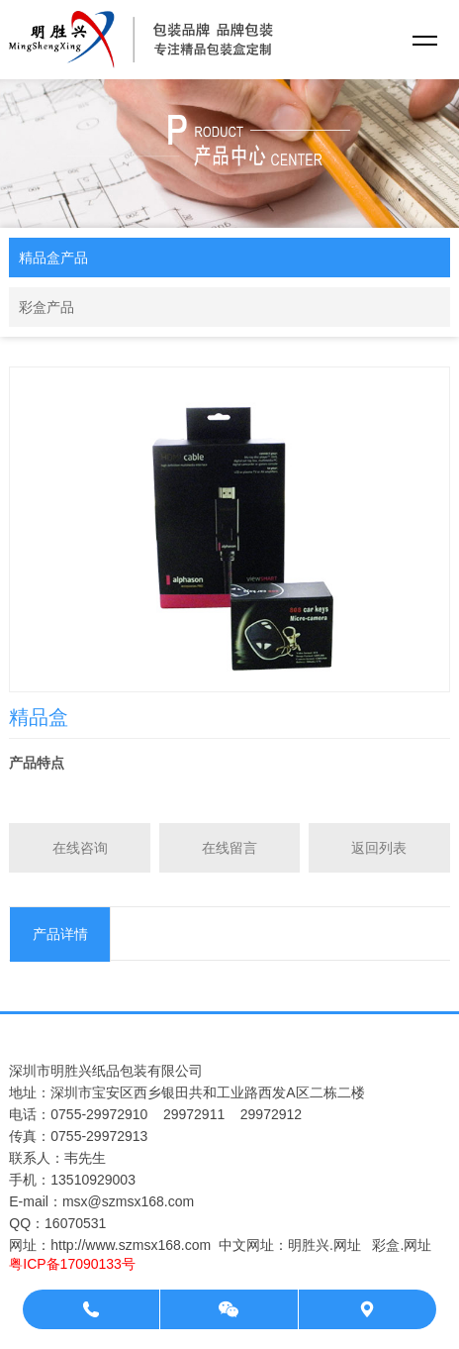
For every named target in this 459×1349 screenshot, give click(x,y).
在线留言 (229, 848)
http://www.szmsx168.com (130, 1245)
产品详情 (60, 934)
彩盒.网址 (401, 1245)
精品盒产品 (53, 257)
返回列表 (379, 848)
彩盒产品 (46, 307)
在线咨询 (80, 848)
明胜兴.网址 (324, 1245)
